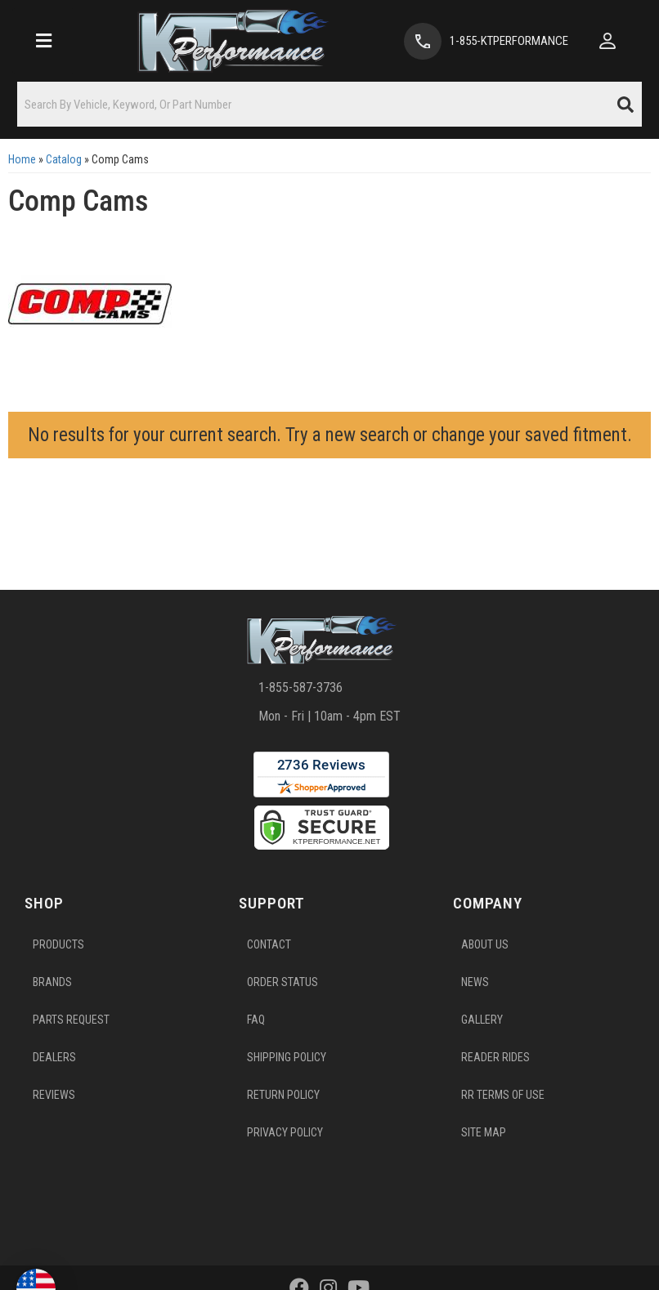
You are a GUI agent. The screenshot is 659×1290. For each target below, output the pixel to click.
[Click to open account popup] (607, 41)
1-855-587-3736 (300, 687)
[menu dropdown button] (43, 41)
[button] (329, 104)
